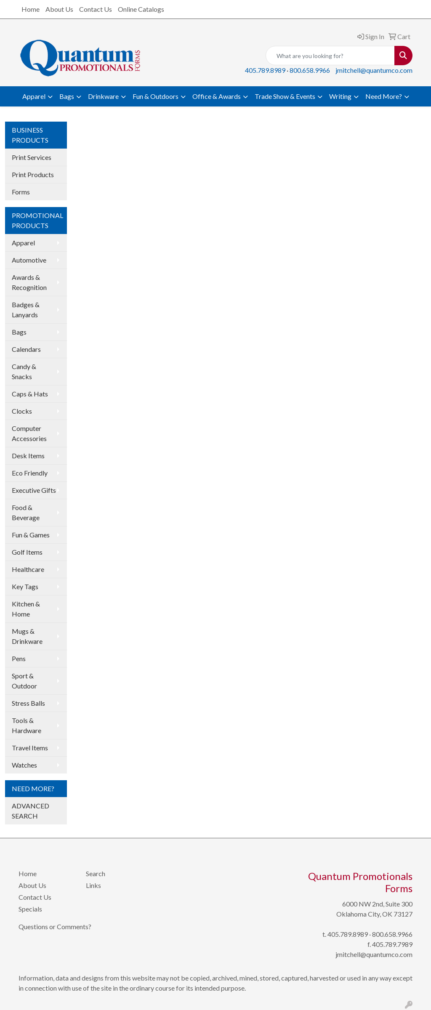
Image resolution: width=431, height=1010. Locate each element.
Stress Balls (28, 703)
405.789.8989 (265, 70)
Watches (24, 765)
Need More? (383, 96)
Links (93, 885)
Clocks (22, 411)
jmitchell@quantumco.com (373, 70)
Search (95, 873)
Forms (21, 192)
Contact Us (95, 9)
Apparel (33, 96)
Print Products (33, 174)
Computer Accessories (29, 433)
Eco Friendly (30, 473)
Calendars (26, 349)
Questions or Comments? (55, 926)
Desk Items (28, 456)
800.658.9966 (310, 70)
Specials (30, 909)
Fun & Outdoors (155, 96)
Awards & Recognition (29, 282)
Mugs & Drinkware (27, 636)
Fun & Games (31, 535)
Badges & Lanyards (26, 309)
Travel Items (30, 748)
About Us (59, 9)
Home (30, 9)
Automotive (29, 260)
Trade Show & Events (285, 96)
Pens (19, 658)
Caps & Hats (30, 394)
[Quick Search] (330, 55)
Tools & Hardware (26, 725)
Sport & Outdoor (24, 681)
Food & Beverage (26, 512)
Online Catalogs (141, 9)
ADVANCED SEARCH (30, 811)
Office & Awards (216, 96)
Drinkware (103, 96)
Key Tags (25, 586)
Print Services (31, 157)
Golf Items (27, 552)
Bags (66, 96)
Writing (340, 96)
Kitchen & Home (26, 609)
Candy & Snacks (24, 371)
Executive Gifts (34, 490)
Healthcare (28, 569)
